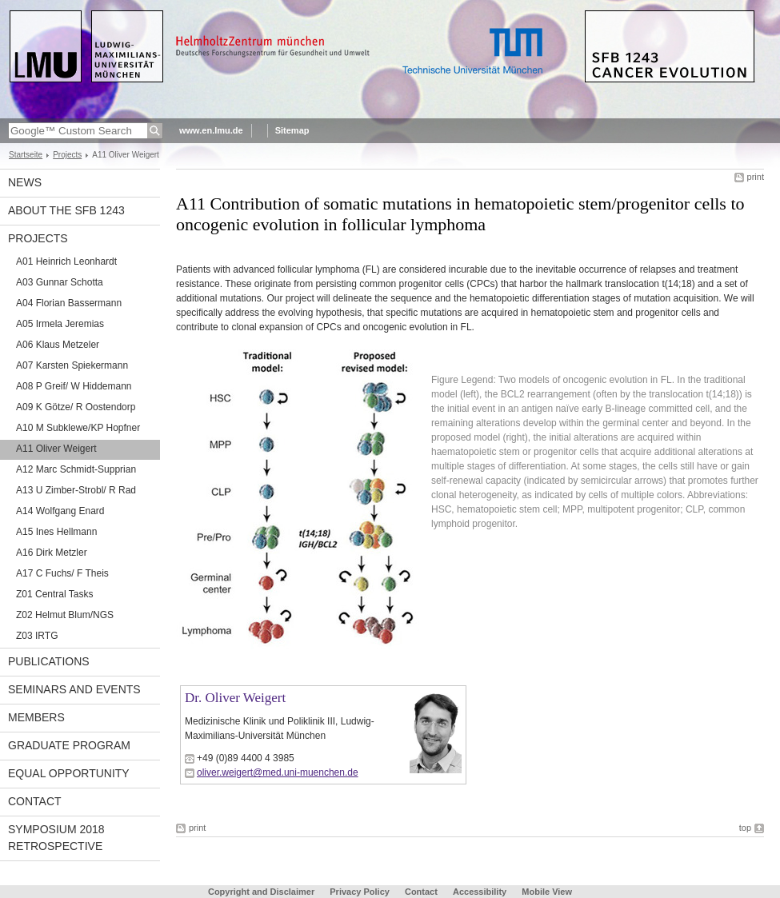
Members (36, 717)
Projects (67, 154)
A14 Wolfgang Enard (60, 511)
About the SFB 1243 (66, 210)
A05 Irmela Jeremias (60, 323)
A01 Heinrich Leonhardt (66, 261)
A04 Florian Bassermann (69, 303)
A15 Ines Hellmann (56, 531)
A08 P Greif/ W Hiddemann (74, 386)
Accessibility (481, 891)
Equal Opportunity (69, 773)
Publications (49, 661)
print (755, 177)
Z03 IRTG (37, 635)
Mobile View (547, 891)
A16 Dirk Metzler (51, 552)
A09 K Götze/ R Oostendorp (75, 407)
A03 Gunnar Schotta (59, 282)
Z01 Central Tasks (55, 594)
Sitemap (292, 130)
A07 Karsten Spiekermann (72, 365)
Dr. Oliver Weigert (235, 697)
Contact (35, 801)
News (25, 182)
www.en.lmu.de (211, 130)
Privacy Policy (360, 891)
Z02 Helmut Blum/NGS (65, 615)
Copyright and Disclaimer (261, 891)
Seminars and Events (74, 689)
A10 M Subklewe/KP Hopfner (78, 427)
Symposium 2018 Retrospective (56, 837)
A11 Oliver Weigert (56, 448)
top (745, 827)
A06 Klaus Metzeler (57, 344)
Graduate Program (69, 745)
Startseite (25, 154)
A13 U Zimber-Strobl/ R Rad (76, 490)
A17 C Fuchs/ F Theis (62, 573)
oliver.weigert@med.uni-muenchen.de (277, 772)
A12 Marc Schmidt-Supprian (76, 469)
